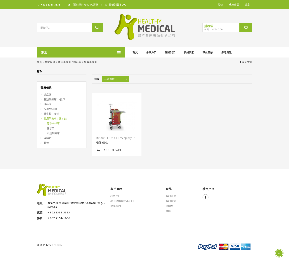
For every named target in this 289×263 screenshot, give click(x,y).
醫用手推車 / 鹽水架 (69, 62)
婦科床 (47, 104)
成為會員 (234, 4)
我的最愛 (171, 201)
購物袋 (169, 206)
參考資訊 (199, 52)
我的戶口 (115, 196)
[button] (248, 4)
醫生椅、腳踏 (51, 113)
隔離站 (47, 138)
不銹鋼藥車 (53, 133)
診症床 (47, 94)
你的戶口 (124, 52)
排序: (97, 79)
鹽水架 (51, 128)
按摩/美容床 (51, 109)
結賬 (168, 211)
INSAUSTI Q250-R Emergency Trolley (118, 138)
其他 (46, 142)
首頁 (107, 52)
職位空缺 (180, 52)
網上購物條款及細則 (122, 201)
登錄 (220, 4)
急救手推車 (53, 123)
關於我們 (142, 52)
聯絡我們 (161, 52)
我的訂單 (171, 196)
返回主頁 (245, 62)
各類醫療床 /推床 (54, 99)
